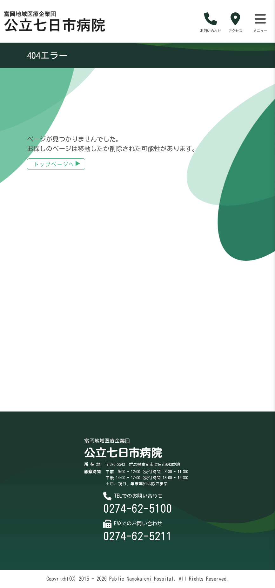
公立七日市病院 (123, 453)
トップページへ (54, 164)
